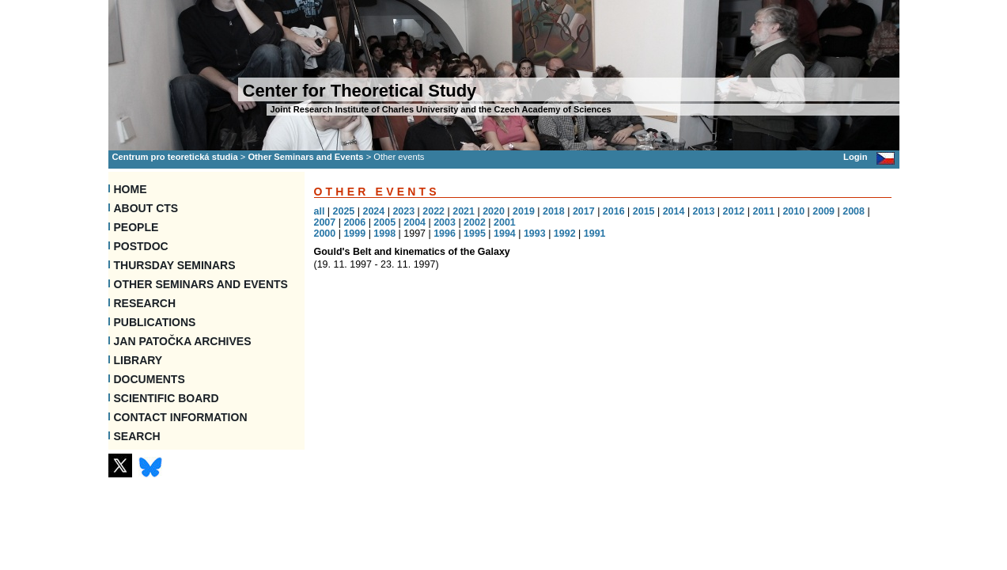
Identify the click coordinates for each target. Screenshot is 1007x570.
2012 (734, 211)
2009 (823, 211)
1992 (565, 233)
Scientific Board (166, 398)
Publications (155, 322)
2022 (433, 211)
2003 (444, 222)
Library (138, 360)
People (136, 227)
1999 (354, 233)
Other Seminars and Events (305, 157)
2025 (344, 211)
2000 (325, 233)
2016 (614, 211)
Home (130, 189)
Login (855, 157)
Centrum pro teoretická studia (175, 157)
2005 (384, 222)
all (319, 211)
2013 (704, 211)
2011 (763, 211)
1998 (384, 233)
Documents (149, 379)
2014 (674, 211)
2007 (325, 222)
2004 (414, 222)
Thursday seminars (175, 265)
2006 (354, 222)
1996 (444, 233)
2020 (494, 211)
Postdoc (141, 246)
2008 (853, 211)
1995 (475, 233)
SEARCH (137, 436)
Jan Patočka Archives (183, 341)
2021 (463, 211)
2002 (475, 222)
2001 (505, 222)
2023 (403, 211)
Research (145, 303)
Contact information (181, 417)
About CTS (146, 208)
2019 (524, 211)
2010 (793, 211)
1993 (535, 233)
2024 (373, 211)
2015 (644, 211)
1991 (595, 233)
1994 (505, 233)
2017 (584, 211)
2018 (554, 211)
